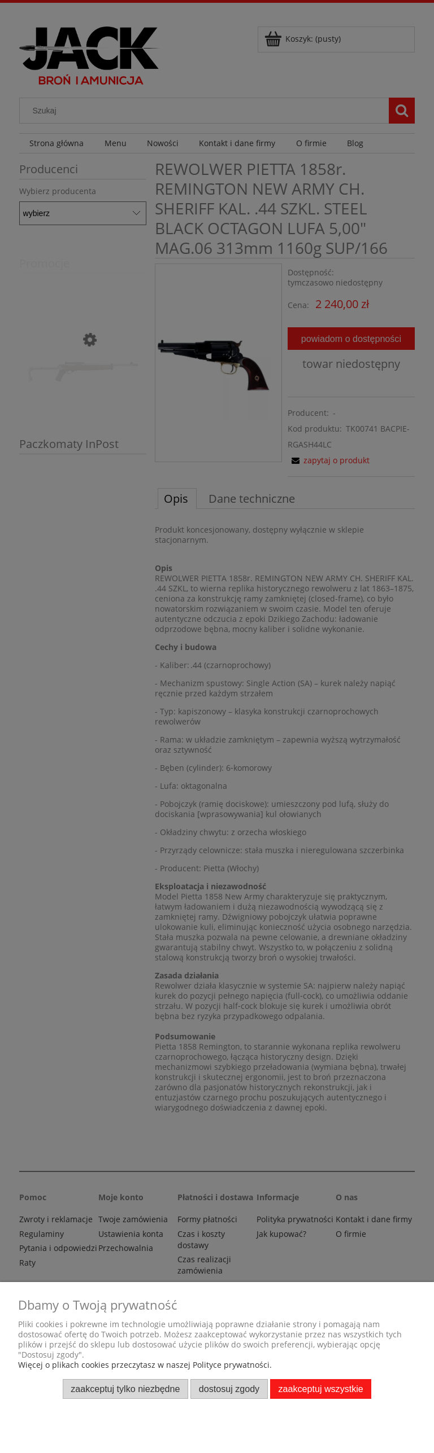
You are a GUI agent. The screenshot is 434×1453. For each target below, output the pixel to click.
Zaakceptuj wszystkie (321, 1389)
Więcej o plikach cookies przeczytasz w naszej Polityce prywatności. (145, 1364)
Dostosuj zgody (229, 1389)
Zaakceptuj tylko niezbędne (125, 1389)
